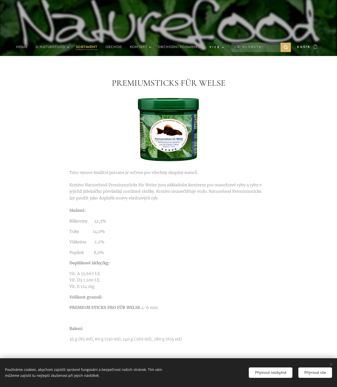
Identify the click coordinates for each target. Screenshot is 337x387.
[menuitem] (43, 47)
